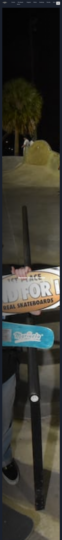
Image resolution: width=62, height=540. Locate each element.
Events (13, 2)
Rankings (41, 2)
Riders (35, 2)
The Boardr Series (20, 3)
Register (29, 2)
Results (48, 2)
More (54, 2)
